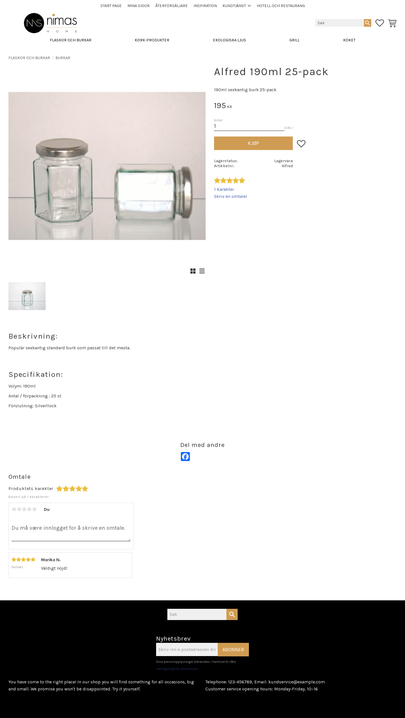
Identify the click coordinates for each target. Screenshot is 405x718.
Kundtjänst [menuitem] (234, 5)
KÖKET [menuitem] (349, 40)
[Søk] (367, 22)
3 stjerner (24, 509)
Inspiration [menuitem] (205, 5)
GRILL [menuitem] (294, 40)
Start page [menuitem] (111, 5)
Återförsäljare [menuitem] (171, 5)
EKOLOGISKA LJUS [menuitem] (229, 40)
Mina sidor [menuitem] (138, 5)
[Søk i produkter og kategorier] (339, 22)
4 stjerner (29, 509)
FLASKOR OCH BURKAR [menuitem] (70, 40)
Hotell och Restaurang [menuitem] (281, 5)
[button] (379, 23)
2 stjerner (19, 509)
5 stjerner (34, 509)
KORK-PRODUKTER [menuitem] (152, 40)
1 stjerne (14, 509)
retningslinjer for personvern (177, 669)
